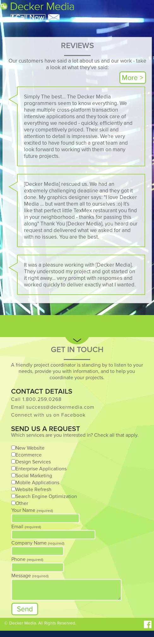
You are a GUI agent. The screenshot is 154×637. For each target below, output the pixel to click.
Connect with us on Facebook (48, 415)
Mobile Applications (37, 482)
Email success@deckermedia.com (52, 407)
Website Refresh (33, 489)
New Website (29, 448)
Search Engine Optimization (46, 496)
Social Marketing (33, 476)
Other (21, 503)
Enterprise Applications (41, 469)
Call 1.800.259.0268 (36, 399)
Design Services (33, 462)
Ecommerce (28, 455)
